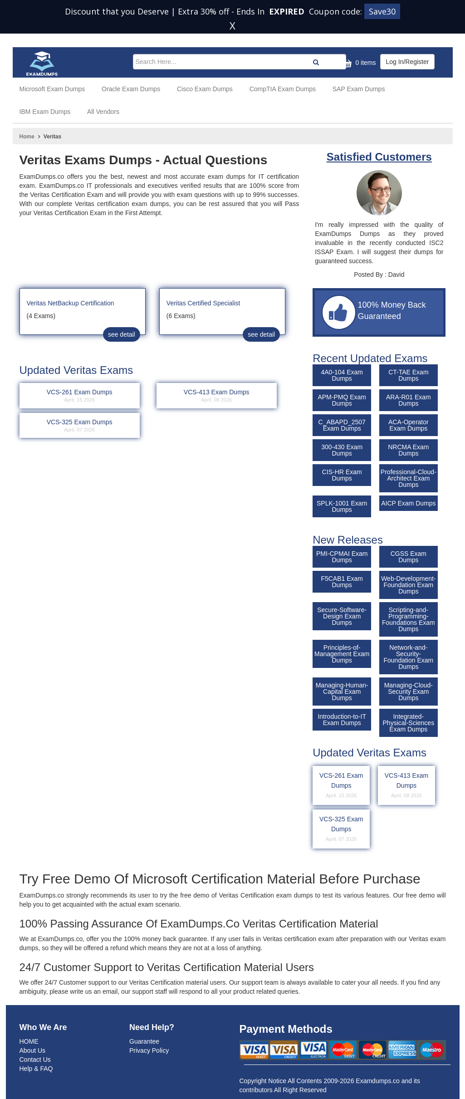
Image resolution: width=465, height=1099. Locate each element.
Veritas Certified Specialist (203, 303)
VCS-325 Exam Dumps (341, 829)
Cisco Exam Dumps (205, 89)
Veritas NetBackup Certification (70, 303)
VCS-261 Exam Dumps (341, 786)
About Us (33, 1050)
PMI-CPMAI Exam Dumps (342, 557)
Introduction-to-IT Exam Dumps (342, 719)
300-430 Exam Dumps (341, 450)
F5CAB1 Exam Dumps (342, 582)
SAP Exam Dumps (359, 89)
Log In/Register (407, 61)
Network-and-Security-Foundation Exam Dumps (408, 657)
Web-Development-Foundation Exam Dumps (408, 585)
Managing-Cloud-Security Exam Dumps (408, 692)
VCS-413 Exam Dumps (406, 786)
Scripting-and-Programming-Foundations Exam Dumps (408, 619)
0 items (358, 63)
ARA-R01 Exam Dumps (408, 400)
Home (27, 136)
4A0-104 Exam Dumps (342, 375)
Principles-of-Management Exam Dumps (341, 654)
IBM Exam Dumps (45, 111)
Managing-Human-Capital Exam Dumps (342, 692)
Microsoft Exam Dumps (52, 89)
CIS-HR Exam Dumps (342, 475)
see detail (121, 334)
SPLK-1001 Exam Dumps (342, 506)
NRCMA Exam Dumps (408, 450)
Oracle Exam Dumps (131, 89)
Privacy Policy (149, 1050)
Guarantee (144, 1041)
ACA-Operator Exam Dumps (408, 425)
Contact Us (35, 1059)
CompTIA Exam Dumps (283, 89)
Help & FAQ (36, 1068)
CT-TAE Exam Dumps (408, 375)
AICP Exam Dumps (408, 503)
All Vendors (103, 111)
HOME (29, 1041)
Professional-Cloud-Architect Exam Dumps (408, 478)
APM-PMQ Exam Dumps (342, 400)
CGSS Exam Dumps (408, 557)
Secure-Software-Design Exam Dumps (342, 616)
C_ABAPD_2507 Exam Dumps (342, 425)
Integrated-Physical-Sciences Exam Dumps (409, 723)
